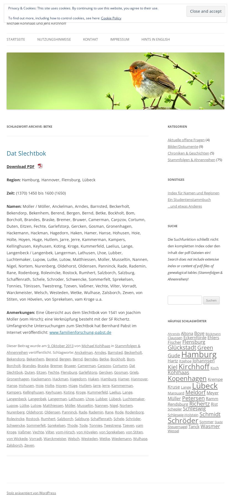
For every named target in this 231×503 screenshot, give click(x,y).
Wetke (104, 438)
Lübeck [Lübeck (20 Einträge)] (205, 385)
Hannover (139, 378)
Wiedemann (122, 438)
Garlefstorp (88, 372)
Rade (83, 412)
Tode (83, 425)
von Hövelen (87, 431)
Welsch (74, 438)
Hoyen (61, 385)
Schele (119, 418)
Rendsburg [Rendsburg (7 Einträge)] (178, 404)
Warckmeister (55, 438)
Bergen (65, 359)
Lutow (36, 405)
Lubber (101, 398)
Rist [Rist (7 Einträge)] (214, 404)
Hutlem (85, 385)
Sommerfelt (36, 425)
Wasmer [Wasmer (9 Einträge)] (210, 426)
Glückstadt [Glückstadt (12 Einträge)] (182, 347)
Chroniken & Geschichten (188, 153)
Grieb (134, 372)
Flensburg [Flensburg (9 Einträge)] (193, 342)
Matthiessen (53, 405)
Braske (43, 365)
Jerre (106, 385)
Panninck (69, 412)
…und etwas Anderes (185, 206)
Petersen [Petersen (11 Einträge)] (193, 398)
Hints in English (155, 39)
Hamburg (108, 378)
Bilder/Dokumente (183, 146)
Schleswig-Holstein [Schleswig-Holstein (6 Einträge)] (183, 414)
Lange (127, 392)
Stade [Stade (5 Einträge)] (219, 422)
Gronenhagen (18, 378)
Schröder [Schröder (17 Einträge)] (183, 420)
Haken (93, 378)
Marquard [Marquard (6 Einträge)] (176, 393)
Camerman (87, 365)
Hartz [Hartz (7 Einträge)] (173, 360)
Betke (104, 359)
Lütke (24, 405)
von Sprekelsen (111, 431)
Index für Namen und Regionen (193, 192)
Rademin (96, 412)
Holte (49, 385)
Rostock (32, 418)
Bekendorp (16, 359)
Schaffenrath (101, 418)
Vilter (50, 431)
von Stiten (134, 431)
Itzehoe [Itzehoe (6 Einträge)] (185, 360)
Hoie (39, 385)
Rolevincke (15, 418)
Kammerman (122, 385)
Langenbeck (17, 398)
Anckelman (84, 352)
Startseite (16, 39)
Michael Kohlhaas (96, 345)
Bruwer (70, 365)
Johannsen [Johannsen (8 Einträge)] (204, 361)
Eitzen (41, 372)
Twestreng (112, 425)
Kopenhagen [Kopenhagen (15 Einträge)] (187, 378)
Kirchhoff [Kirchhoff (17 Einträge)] (194, 366)
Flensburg (69, 372)
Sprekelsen (56, 425)
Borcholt (14, 365)
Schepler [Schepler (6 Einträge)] (175, 409)
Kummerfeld (97, 392)
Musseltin (85, 405)
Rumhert (48, 418)
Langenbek (37, 398)
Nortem (126, 405)
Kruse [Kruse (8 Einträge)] (174, 387)
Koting (69, 392)
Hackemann (41, 378)
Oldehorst (34, 412)
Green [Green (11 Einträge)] (205, 347)
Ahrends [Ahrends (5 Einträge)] (174, 334)
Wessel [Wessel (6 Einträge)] (173, 430)
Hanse (12, 385)
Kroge (81, 392)
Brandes (29, 365)
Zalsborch (15, 445)
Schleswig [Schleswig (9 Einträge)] (194, 408)
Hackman (60, 378)
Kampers (14, 392)
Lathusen (76, 398)
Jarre (97, 385)
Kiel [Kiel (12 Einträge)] (172, 367)
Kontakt (90, 39)
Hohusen (26, 385)
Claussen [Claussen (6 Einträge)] (175, 337)
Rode (119, 412)
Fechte (53, 372)
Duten (30, 372)
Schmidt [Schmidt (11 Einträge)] (210, 414)
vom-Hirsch (65, 431)
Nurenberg (16, 412)
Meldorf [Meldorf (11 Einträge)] (195, 392)
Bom (131, 359)
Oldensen (52, 412)
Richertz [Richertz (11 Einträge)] (199, 403)
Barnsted (115, 352)
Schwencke (16, 425)
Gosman (121, 372)
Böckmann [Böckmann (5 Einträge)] (213, 334)
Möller (70, 405)
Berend (52, 359)
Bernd (78, 359)
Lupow (12, 405)
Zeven (29, 445)
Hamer (123, 378)
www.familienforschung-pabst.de (80, 332)
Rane (109, 412)
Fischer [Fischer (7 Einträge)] (174, 342)
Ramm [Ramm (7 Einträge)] (212, 398)
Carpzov (104, 365)
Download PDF (21, 166)
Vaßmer (24, 431)
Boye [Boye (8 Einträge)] (199, 333)
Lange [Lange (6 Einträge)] (186, 387)
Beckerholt (133, 352)
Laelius (115, 392)
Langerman (57, 398)
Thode (72, 425)
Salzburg (82, 418)
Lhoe (90, 398)
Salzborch (65, 418)
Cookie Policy (111, 18)
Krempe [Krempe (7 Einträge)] (215, 379)
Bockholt (118, 359)
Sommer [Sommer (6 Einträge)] (207, 421)
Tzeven (128, 425)
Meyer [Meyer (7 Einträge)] (213, 392)
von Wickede (17, 438)
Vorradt (35, 438)
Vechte (38, 431)
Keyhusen (54, 392)
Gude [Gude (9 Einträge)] (174, 355)
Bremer (56, 365)
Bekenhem (35, 359)
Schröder (133, 418)
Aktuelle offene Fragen (186, 139)
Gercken (105, 372)
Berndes (91, 359)
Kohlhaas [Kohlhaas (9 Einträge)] (178, 372)
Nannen (101, 405)
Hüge (73, 385)
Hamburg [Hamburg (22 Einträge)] (199, 354)
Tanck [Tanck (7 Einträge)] (194, 426)
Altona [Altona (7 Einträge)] (187, 333)
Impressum (119, 39)
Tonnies (95, 425)
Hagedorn (78, 378)
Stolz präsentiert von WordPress (31, 493)
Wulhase (140, 438)
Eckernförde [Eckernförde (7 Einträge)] (194, 337)
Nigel (114, 405)
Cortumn (120, 365)
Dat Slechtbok (26, 153)
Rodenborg (134, 412)
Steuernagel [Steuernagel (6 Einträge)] (177, 426)
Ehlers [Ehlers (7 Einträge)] (213, 337)
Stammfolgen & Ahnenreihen (191, 159)
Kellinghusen (33, 392)
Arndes (100, 352)
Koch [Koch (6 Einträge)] (215, 367)
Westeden (89, 438)
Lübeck (115, 398)
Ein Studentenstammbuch (189, 199)
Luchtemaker (134, 398)
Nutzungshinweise (54, 39)
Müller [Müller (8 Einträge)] (174, 398)
